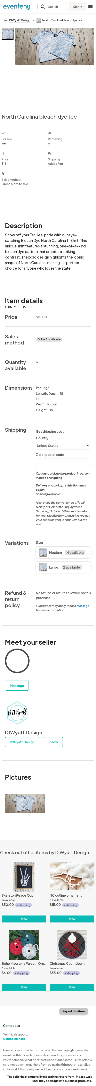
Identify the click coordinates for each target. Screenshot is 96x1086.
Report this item (74, 1011)
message (83, 606)
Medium (62, 552)
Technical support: (24, 1036)
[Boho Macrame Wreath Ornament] (24, 960)
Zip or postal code (50, 454)
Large (60, 567)
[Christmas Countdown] (72, 960)
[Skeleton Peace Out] (24, 892)
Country (42, 438)
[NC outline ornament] (72, 892)
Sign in (77, 6)
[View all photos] (54, 67)
